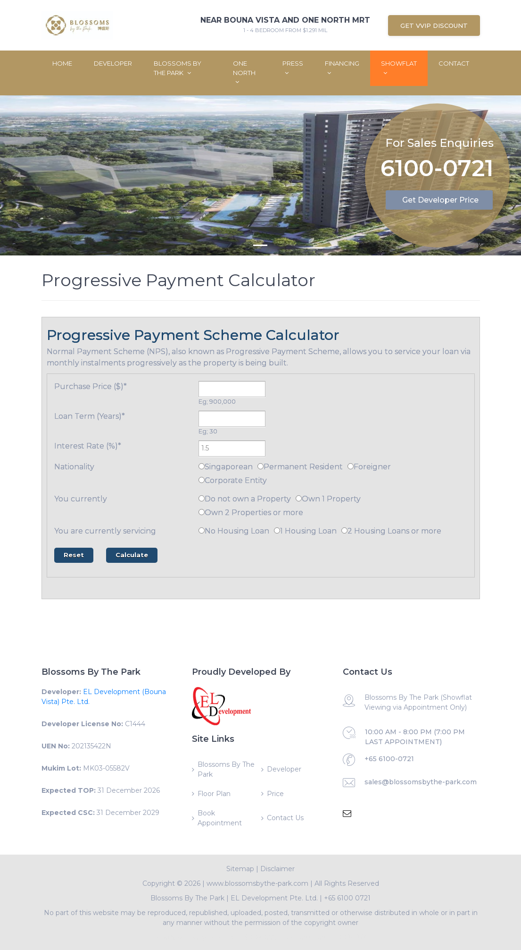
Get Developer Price (440, 199)
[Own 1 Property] (299, 498)
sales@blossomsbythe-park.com (420, 782)
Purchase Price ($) (90, 386)
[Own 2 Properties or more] (201, 512)
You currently (80, 498)
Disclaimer (277, 869)
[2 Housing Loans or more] (344, 530)
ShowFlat (399, 67)
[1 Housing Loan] (277, 530)
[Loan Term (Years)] (231, 419)
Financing (342, 67)
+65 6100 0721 (347, 898)
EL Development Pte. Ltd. (274, 898)
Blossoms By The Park (177, 67)
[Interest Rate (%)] (231, 449)
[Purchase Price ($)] (231, 389)
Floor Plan (214, 793)
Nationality (74, 466)
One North (244, 72)
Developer (113, 63)
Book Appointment (220, 818)
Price (275, 793)
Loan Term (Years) (89, 416)
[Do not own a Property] (201, 498)
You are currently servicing (105, 530)
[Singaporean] (201, 466)
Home (62, 63)
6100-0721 (437, 169)
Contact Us (285, 818)
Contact (453, 63)
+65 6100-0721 (389, 759)
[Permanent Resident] (260, 466)
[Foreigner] (350, 466)
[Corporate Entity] (201, 480)
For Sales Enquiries (439, 142)
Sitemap (240, 869)
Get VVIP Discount (434, 25)
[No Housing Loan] (201, 530)
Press (292, 67)
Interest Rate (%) (87, 445)
